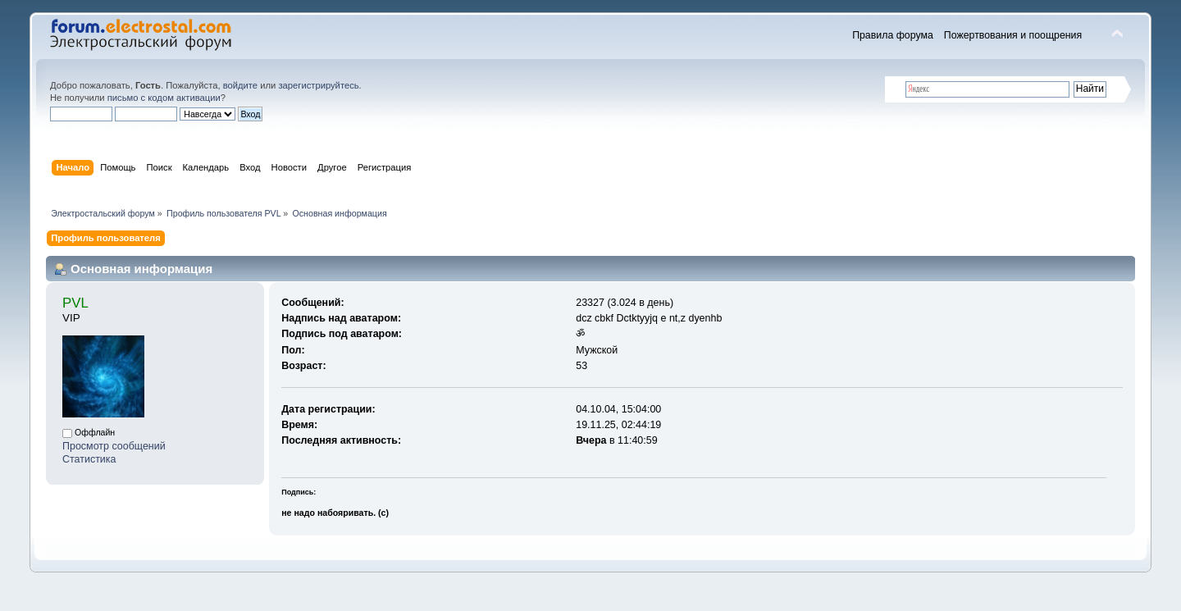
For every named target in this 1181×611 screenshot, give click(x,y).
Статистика (89, 459)
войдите (240, 85)
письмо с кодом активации (164, 98)
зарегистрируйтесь (318, 85)
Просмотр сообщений (114, 446)
